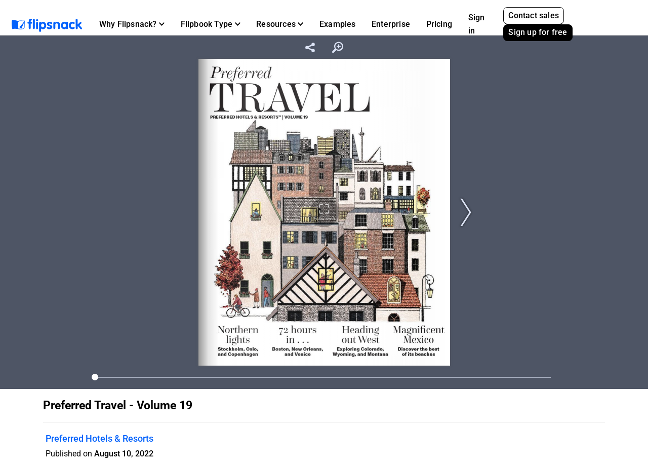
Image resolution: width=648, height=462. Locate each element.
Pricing (439, 24)
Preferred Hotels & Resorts (99, 438)
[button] (132, 24)
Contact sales (533, 15)
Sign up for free (537, 32)
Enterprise (391, 24)
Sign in (476, 24)
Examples (337, 24)
